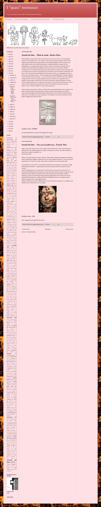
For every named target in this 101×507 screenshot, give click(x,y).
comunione (9, 216)
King (9, 301)
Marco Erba (9, 337)
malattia (13, 333)
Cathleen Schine (10, 199)
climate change (14, 212)
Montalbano (9, 355)
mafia (16, 332)
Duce (16, 229)
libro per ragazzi (13, 319)
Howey (9, 274)
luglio (11, 104)
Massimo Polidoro (10, 343)
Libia (8, 319)
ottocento (15, 364)
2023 (10, 54)
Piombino (15, 376)
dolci (11, 225)
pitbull (9, 378)
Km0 (14, 301)
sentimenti (10, 417)
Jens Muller (14, 292)
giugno (11, 106)
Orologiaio (9, 364)
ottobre (11, 80)
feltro (8, 252)
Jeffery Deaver (10, 291)
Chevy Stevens (9, 204)
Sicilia (8, 419)
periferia (10, 373)
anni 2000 (10, 168)
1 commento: (47, 136)
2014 (10, 121)
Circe (8, 212)
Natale (8, 359)
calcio (9, 191)
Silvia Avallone (14, 419)
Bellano (8, 180)
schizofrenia (10, 410)
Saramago (15, 409)
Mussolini (13, 358)
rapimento (15, 389)
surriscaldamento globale (12, 432)
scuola (9, 412)
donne (13, 227)
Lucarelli (14, 325)
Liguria (9, 320)
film (14, 253)
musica (12, 356)
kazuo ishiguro (14, 299)
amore (8, 160)
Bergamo (13, 180)
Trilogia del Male (11, 445)
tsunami (8, 448)
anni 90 (9, 170)
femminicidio (14, 252)
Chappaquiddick (10, 202)
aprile (11, 111)
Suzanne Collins (11, 433)
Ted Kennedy (9, 435)
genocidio (13, 258)
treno (14, 443)
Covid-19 (15, 216)
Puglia (14, 384)
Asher (8, 173)
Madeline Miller (10, 330)
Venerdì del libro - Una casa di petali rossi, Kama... (13, 98)
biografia (13, 181)
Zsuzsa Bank (14, 469)
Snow (12, 422)
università (8, 453)
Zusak (9, 470)
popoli (15, 381)
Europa (11, 240)
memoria (8, 348)
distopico (10, 224)
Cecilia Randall (10, 201)
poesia (15, 378)
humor (13, 275)
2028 (13, 142)
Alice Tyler (13, 155)
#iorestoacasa (9, 137)
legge (14, 314)
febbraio (12, 116)
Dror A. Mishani (10, 229)
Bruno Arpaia (12, 188)
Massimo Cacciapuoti (11, 342)
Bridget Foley (14, 186)
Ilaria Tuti (14, 279)
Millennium (14, 350)
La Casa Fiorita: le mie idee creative (40, 19)
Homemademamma (28, 132)
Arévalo (13, 171)
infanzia (11, 281)
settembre (12, 82)
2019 (10, 63)
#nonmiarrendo (10, 139)
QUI (23, 220)
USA (14, 453)
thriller (15, 437)
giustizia (13, 266)
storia (8, 428)
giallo (8, 260)
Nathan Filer (13, 359)
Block (14, 183)
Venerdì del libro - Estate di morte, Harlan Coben (41, 55)
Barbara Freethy (10, 176)
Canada (15, 193)
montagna (9, 353)
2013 (10, 124)
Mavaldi (13, 346)
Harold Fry (14, 271)
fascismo (8, 248)
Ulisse (13, 451)
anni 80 (15, 168)
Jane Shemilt (12, 289)
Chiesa (14, 207)
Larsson (8, 311)
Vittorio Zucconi (10, 465)
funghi (8, 258)
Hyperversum (9, 278)
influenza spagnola (11, 283)
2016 (10, 70)
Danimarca (9, 220)
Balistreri (8, 175)
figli (9, 253)
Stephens (13, 427)
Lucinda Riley (12, 327)
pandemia (10, 366)
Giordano (10, 263)
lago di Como (10, 307)
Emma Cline (10, 232)
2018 (10, 66)
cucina (8, 219)
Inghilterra (9, 284)
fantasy (12, 247)
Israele (14, 286)
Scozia (15, 410)
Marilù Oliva (12, 340)
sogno (15, 422)
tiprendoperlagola (13, 438)
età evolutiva (9, 238)
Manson (13, 335)
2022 (10, 56)
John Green (10, 294)
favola (14, 248)
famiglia (14, 245)
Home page (9, 19)
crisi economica (12, 217)
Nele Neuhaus (10, 361)
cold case (11, 214)
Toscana (8, 441)
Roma (15, 399)
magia (9, 333)
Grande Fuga (9, 268)
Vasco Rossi (10, 458)
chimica (8, 209)
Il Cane (9, 279)
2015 (10, 73)
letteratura (9, 317)
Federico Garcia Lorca (11, 250)
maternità (8, 345)
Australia (13, 173)
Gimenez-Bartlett (13, 261)
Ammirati (12, 158)
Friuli (13, 257)
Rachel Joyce (9, 387)
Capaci (10, 194)
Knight (8, 302)
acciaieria (8, 145)
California (15, 191)
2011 (10, 128)
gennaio (12, 118)
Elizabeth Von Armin (12, 230)
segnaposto (9, 415)
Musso (8, 358)
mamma (8, 335)
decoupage (9, 222)
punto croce (10, 386)
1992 (8, 140)
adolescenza (9, 147)
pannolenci (10, 368)
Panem (15, 366)
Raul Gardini (12, 391)
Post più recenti (25, 229)
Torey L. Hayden (11, 440)
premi (10, 383)
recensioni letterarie (11, 392)
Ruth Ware (14, 402)
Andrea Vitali (14, 165)
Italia (8, 288)
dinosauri (15, 222)
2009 (10, 131)
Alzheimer (9, 157)
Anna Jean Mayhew (12, 167)
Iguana (15, 278)
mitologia (12, 351)
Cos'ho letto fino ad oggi (21, 19)
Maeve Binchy (9, 332)
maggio (12, 109)
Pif (12, 374)
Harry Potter (10, 273)
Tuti (12, 450)
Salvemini (10, 404)
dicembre (12, 75)
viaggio (13, 464)
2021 (10, 59)
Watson (8, 467)
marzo (11, 114)
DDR (14, 220)
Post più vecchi (69, 229)
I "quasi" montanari (22, 7)
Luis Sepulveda (10, 328)
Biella (8, 181)
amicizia (15, 157)
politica (9, 381)
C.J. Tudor (15, 189)
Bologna (9, 185)
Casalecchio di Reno (11, 198)
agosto (11, 84)
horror (15, 273)
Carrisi (13, 196)
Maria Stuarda (14, 338)
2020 (10, 61)
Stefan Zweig (9, 425)
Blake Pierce (9, 183)
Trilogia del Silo (11, 446)
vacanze (8, 455)
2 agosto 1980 (13, 141)
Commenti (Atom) (31, 232)
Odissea (13, 363)
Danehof (13, 219)
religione (8, 394)
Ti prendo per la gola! (58, 19)
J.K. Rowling (14, 288)
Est (14, 237)
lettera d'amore (10, 315)
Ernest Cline (9, 237)
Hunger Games (10, 276)
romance (10, 400)
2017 (10, 68)
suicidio (13, 430)
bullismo (8, 190)
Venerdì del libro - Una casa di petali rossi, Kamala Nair (44, 144)
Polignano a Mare (13, 379)
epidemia (13, 235)
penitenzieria (14, 371)
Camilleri (10, 193)
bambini (13, 175)
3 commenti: (47, 224)
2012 (10, 126)
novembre (12, 77)
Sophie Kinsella (11, 423)
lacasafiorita (14, 306)
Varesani (13, 456)
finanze (8, 255)
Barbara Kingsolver (11, 178)
